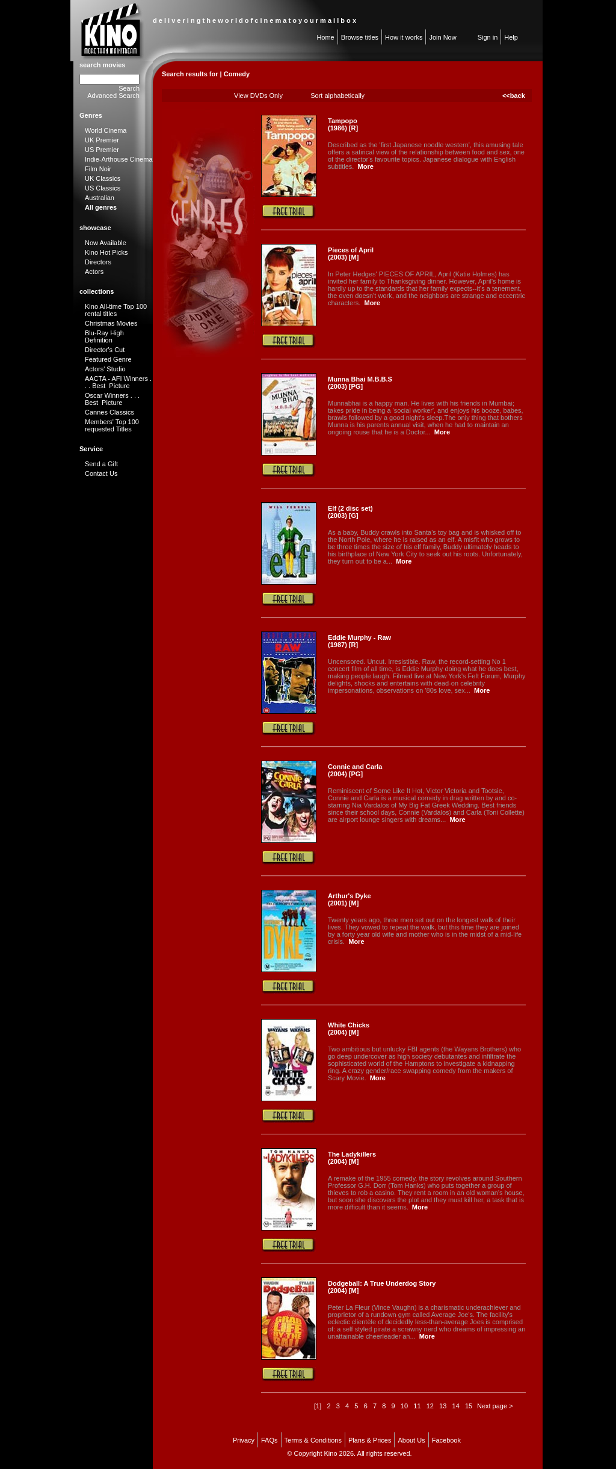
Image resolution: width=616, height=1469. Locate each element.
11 (416, 1406)
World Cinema (106, 130)
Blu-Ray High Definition (104, 336)
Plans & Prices (370, 1440)
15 (468, 1406)
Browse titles (359, 37)
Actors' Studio (105, 369)
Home (325, 37)
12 (430, 1406)
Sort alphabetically (337, 95)
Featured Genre (108, 359)
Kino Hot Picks (106, 252)
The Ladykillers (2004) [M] (352, 1158)
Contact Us (101, 473)
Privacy (243, 1440)
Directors (98, 262)
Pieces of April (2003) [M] (351, 253)
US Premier (102, 149)
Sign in (488, 37)
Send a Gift (101, 463)
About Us (411, 1440)
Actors (94, 271)
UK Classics (102, 178)
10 (404, 1406)
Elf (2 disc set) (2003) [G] (350, 512)
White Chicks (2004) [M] (348, 1028)
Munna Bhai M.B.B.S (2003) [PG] (360, 383)
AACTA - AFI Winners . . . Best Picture (118, 382)
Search (129, 88)
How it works (403, 37)
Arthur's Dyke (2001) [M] (349, 899)
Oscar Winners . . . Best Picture (112, 399)
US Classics (102, 188)
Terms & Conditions (313, 1440)
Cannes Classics (109, 412)
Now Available (105, 242)
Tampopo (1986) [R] (343, 124)
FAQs (269, 1440)
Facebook (446, 1440)
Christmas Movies (111, 323)
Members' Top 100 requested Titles (112, 425)
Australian (99, 197)
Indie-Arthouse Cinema (119, 159)
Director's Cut (105, 349)
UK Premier (102, 140)
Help (511, 37)
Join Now (442, 37)
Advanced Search (113, 95)
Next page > (495, 1406)
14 (456, 1406)
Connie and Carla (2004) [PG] (355, 770)
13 (442, 1406)
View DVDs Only (258, 95)
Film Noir (98, 168)
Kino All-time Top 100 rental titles (116, 310)
